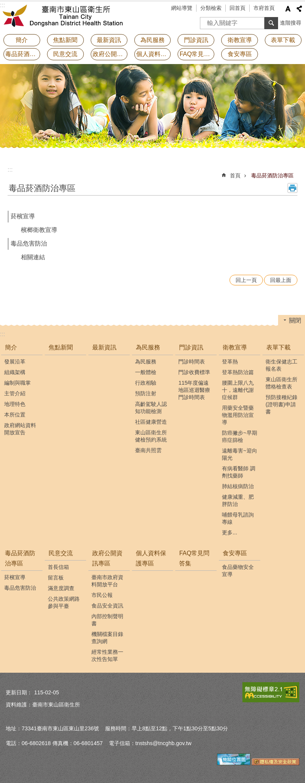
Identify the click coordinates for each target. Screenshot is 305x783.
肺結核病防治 (238, 486)
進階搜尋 (290, 23)
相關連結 (33, 257)
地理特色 (14, 404)
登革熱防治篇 (238, 372)
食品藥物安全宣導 (238, 570)
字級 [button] (288, 8)
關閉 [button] (295, 320)
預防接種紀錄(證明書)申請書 (281, 404)
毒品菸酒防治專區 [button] (22, 54)
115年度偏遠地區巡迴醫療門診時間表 (194, 390)
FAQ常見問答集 (196, 54)
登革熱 (230, 362)
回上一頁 (246, 280)
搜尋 (206, 20)
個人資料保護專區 (153, 54)
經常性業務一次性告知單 (107, 655)
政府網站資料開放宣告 (20, 428)
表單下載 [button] (283, 40)
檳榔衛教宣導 (39, 230)
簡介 (11, 347)
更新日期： (19, 692)
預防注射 (145, 393)
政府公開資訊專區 (107, 558)
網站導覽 (181, 8)
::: (10, 169)
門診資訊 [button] (196, 40)
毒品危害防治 (29, 243)
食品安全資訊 (107, 606)
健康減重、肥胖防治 (238, 500)
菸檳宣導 (23, 216)
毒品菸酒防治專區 (272, 175)
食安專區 (235, 553)
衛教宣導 (235, 347)
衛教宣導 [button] (240, 40)
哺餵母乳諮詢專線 (238, 518)
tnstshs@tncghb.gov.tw (163, 743)
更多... (229, 532)
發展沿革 (14, 362)
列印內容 (292, 188)
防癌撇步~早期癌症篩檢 (239, 436)
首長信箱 (58, 567)
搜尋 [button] (271, 23)
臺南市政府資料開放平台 (107, 580)
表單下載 (278, 347)
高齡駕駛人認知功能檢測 (151, 407)
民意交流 (61, 553)
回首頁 (237, 8)
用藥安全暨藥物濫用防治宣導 (238, 415)
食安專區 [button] (240, 54)
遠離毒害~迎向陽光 (239, 454)
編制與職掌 (17, 383)
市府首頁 (264, 8)
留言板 (56, 578)
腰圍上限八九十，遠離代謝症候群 (238, 390)
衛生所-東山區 (66, 17)
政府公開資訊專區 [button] (110, 54)
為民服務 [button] (152, 40)
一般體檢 (145, 372)
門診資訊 (191, 347)
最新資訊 (109, 40)
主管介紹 (14, 393)
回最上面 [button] (280, 280)
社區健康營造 (151, 422)
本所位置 (14, 415)
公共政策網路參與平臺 (64, 602)
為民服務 (148, 347)
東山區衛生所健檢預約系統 (151, 436)
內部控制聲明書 (107, 619)
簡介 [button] (22, 40)
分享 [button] (299, 8)
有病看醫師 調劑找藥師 (238, 472)
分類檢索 (211, 8)
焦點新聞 (65, 40)
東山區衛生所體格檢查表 (281, 383)
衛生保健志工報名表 (281, 365)
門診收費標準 (194, 372)
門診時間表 (191, 362)
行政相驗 (145, 383)
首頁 (235, 175)
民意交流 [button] (65, 54)
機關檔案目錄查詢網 (107, 637)
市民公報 (102, 595)
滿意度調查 (61, 588)
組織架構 (14, 372)
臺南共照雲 (148, 450)
